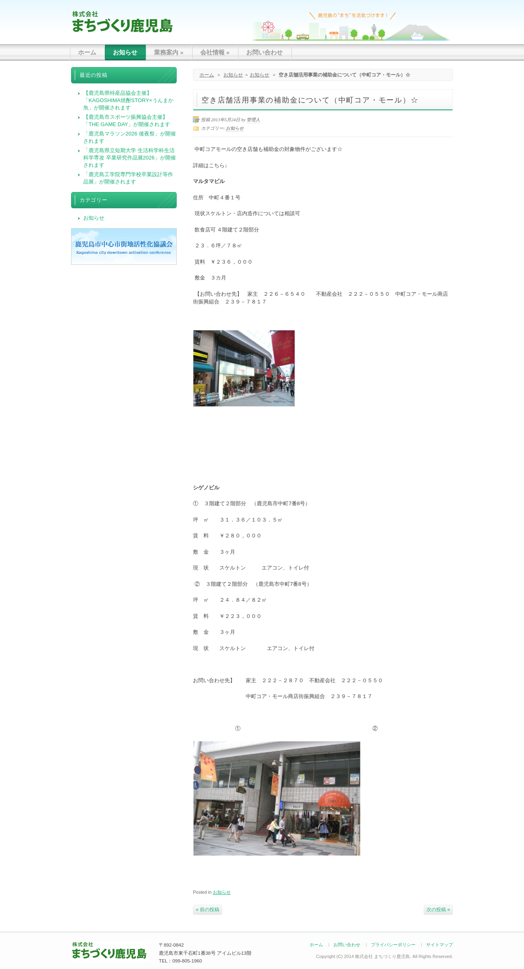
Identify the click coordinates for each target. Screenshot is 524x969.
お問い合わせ (264, 52)
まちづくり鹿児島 (122, 21)
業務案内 (169, 52)
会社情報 (215, 52)
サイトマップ (439, 944)
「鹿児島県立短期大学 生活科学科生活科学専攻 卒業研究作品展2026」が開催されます (129, 157)
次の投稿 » (438, 909)
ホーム (87, 52)
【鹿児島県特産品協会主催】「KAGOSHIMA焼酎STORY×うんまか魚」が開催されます (128, 100)
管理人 (253, 119)
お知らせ (125, 52)
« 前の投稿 (207, 909)
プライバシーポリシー (393, 944)
